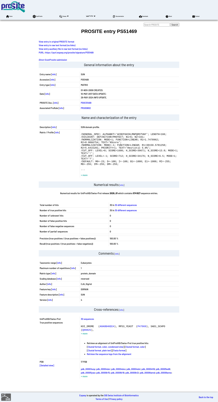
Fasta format (119, 358)
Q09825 (86, 337)
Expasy (82, 395)
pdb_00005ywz (88, 380)
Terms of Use (102, 398)
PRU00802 (86, 108)
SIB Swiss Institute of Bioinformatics (121, 395)
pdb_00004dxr (103, 376)
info (54, 74)
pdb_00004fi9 (148, 376)
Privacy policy (115, 398)
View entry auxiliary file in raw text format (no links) (63, 48)
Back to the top (206, 397)
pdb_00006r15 (103, 380)
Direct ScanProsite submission (53, 59)
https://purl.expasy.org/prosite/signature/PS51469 (69, 52)
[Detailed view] (47, 373)
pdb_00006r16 (117, 380)
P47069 (141, 334)
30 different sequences (126, 212)
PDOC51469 (86, 102)
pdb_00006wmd (147, 380)
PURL (41, 52)
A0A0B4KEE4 (107, 334)
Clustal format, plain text (99, 358)
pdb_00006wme (164, 380)
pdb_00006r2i (132, 380)
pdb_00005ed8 (163, 376)
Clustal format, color (135, 354)
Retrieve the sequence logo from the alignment (109, 361)
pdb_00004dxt (133, 376)
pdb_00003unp (88, 376)
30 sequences (87, 326)
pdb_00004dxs (118, 376)
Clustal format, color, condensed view (105, 354)
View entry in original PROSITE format (56, 41)
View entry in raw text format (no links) (57, 45)
